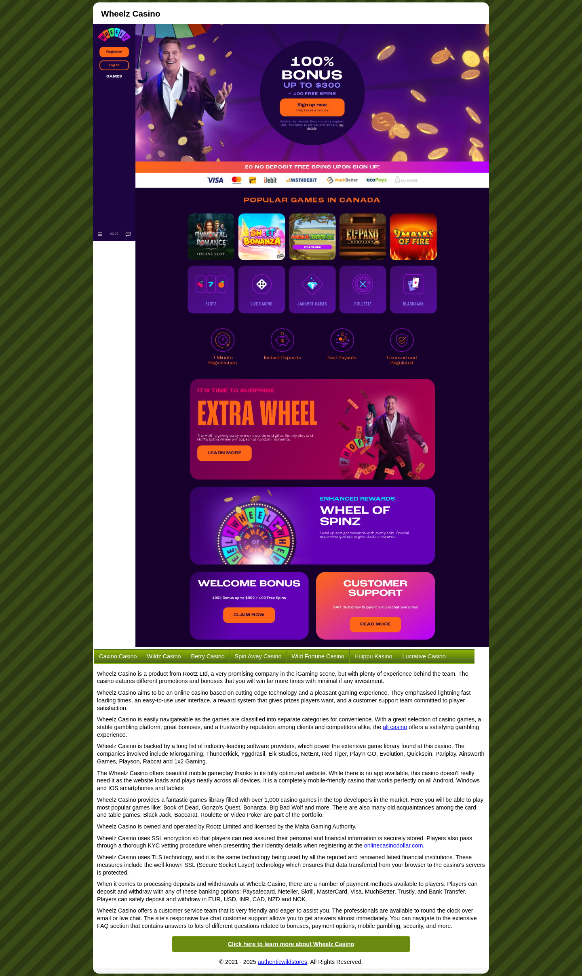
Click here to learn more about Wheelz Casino (291, 944)
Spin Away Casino (258, 656)
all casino (395, 727)
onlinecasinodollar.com (393, 845)
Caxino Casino (118, 656)
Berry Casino (208, 656)
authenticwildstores (282, 962)
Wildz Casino (164, 656)
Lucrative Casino (423, 656)
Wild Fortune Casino (318, 656)
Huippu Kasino (373, 656)
